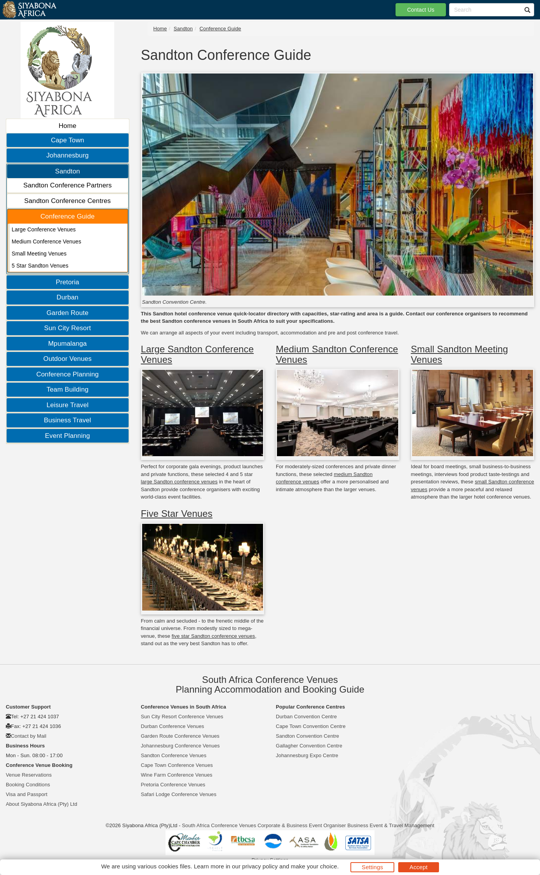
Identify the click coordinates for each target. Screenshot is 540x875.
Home (68, 126)
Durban (67, 297)
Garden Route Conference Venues (180, 736)
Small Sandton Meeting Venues (459, 354)
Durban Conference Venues (172, 726)
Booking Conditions (28, 785)
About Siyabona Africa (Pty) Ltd (41, 804)
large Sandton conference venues (179, 482)
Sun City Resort (67, 328)
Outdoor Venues (68, 358)
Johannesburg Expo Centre (307, 755)
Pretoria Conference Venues (173, 785)
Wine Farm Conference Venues (177, 775)
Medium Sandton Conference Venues (337, 354)
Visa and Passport (26, 794)
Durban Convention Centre (306, 716)
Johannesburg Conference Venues (180, 746)
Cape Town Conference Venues (177, 765)
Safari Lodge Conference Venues (179, 794)
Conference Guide (67, 216)
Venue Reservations (29, 775)
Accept (418, 867)
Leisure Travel (68, 405)
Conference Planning (67, 374)
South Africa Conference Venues (219, 825)
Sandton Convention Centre (307, 736)
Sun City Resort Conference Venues (182, 716)
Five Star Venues (177, 513)
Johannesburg (67, 155)
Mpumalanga (67, 343)
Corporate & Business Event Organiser (302, 825)
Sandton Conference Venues (174, 755)
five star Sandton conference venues (213, 636)
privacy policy (259, 866)
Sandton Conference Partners (67, 185)
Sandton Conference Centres (67, 201)
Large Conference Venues (44, 229)
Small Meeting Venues (39, 253)
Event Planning (67, 435)
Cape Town (67, 140)
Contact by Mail (28, 736)
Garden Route (68, 313)
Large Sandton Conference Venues (197, 354)
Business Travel (67, 420)
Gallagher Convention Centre (309, 746)
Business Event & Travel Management (390, 825)
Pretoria (67, 282)
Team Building (68, 389)
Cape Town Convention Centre (311, 726)
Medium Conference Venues (46, 241)
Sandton (67, 171)
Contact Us (420, 10)
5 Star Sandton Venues (40, 265)
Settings (372, 867)
